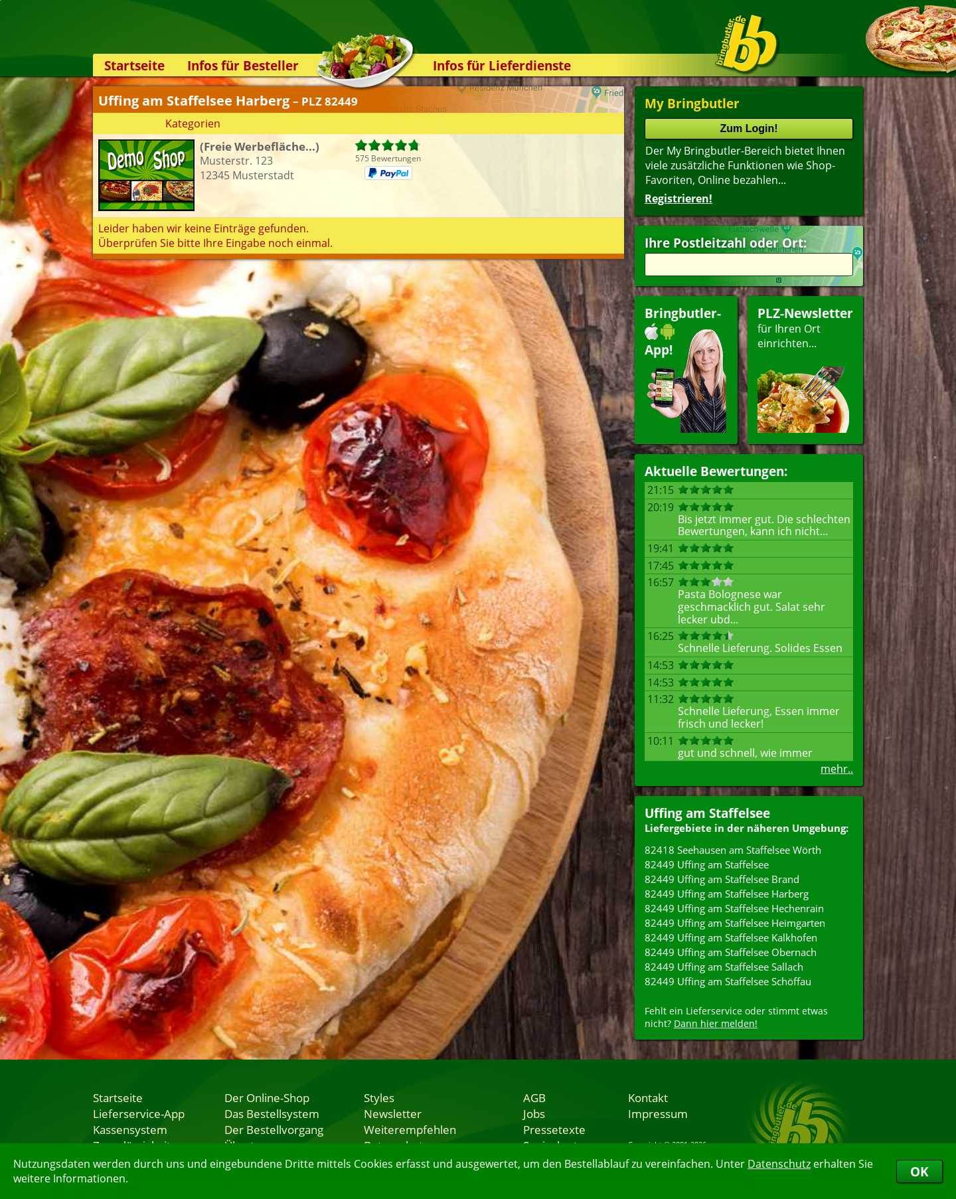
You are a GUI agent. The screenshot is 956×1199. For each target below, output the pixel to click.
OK (919, 1171)
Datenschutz (779, 1164)
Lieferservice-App (139, 1113)
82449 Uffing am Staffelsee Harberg (727, 893)
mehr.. (837, 768)
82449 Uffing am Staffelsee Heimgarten (735, 922)
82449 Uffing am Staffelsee (707, 864)
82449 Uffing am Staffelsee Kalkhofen (731, 937)
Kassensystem (130, 1129)
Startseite (134, 65)
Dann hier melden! (715, 1023)
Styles (379, 1097)
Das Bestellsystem (271, 1113)
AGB (534, 1097)
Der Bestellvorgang (273, 1129)
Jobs (534, 1113)
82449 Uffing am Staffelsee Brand (722, 879)
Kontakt (648, 1097)
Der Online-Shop (266, 1097)
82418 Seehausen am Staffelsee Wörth (733, 849)
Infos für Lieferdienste (502, 65)
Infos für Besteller (243, 65)
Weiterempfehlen (410, 1129)
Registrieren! (678, 198)
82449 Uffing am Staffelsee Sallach (724, 966)
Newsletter (393, 1113)
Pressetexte (554, 1129)
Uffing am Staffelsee (707, 813)
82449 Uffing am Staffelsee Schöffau (728, 981)
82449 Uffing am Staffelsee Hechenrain (734, 908)
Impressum (658, 1113)
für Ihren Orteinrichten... (805, 369)
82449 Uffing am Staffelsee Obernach (731, 952)
